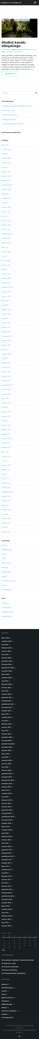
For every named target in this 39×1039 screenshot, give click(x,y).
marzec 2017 (6, 470)
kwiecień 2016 (6, 519)
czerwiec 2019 (6, 354)
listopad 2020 (6, 283)
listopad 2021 (6, 229)
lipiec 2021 (5, 247)
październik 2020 (7, 287)
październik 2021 (7, 234)
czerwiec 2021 (6, 252)
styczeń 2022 (6, 221)
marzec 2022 (6, 212)
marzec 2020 (6, 314)
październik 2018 (7, 385)
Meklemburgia (6, 572)
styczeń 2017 (6, 478)
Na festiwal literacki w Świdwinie (12, 124)
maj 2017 (5, 461)
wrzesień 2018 (6, 390)
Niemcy (4, 576)
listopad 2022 (6, 181)
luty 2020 (5, 318)
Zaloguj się (5, 603)
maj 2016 (5, 514)
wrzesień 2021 (6, 238)
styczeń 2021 (6, 274)
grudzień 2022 (6, 176)
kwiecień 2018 (6, 412)
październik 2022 (7, 185)
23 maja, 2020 (6, 49)
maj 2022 (5, 203)
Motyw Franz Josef (29, 1030)
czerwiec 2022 (6, 198)
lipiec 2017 (5, 452)
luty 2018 (5, 421)
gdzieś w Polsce (31, 49)
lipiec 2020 (5, 301)
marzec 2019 (6, 367)
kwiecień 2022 (6, 207)
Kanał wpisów (6, 607)
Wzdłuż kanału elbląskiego (14, 44)
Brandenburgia (6, 550)
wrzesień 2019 (6, 341)
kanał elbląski (8, 52)
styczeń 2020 (6, 323)
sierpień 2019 (6, 345)
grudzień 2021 (6, 225)
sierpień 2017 (6, 447)
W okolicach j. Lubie (8, 110)
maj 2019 (5, 358)
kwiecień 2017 (6, 465)
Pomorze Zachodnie (8, 581)
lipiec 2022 (5, 194)
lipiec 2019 (5, 350)
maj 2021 (5, 256)
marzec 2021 (6, 265)
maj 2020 (5, 305)
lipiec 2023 (5, 145)
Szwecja (4, 585)
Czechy (4, 554)
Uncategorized (6, 590)
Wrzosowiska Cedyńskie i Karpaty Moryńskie (17, 106)
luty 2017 (5, 474)
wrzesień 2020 (6, 292)
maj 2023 (5, 154)
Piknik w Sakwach (11, 3)
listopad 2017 (6, 434)
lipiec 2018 (5, 398)
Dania (4, 559)
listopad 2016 (6, 487)
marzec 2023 (6, 163)
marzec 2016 (6, 523)
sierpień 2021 (6, 243)
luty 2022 (5, 216)
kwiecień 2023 (6, 158)
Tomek (23, 49)
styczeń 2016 (6, 532)
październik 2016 (7, 492)
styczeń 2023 (6, 172)
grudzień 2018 (6, 376)
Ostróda (15, 52)
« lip (3, 950)
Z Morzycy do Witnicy (9, 119)
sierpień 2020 (6, 296)
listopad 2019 (6, 332)
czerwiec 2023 (6, 149)
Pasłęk (20, 52)
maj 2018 (5, 407)
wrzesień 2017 (6, 443)
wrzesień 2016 (6, 496)
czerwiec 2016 (6, 510)
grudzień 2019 (6, 327)
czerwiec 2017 (6, 456)
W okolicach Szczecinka (9, 115)
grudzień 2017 (6, 430)
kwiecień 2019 (6, 363)
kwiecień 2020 (6, 309)
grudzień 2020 (6, 278)
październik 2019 (7, 336)
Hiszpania (5, 567)
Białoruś (4, 545)
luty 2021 (5, 269)
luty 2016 (5, 527)
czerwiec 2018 (6, 403)
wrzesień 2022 (6, 189)
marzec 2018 (6, 416)
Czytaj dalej (10, 74)
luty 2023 (5, 167)
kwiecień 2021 (6, 261)
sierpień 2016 (6, 501)
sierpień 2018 (6, 394)
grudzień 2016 (6, 483)
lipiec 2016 (5, 505)
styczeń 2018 (6, 425)
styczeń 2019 (6, 372)
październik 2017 (7, 438)
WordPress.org (7, 616)
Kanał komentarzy (8, 612)
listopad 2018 (6, 381)
